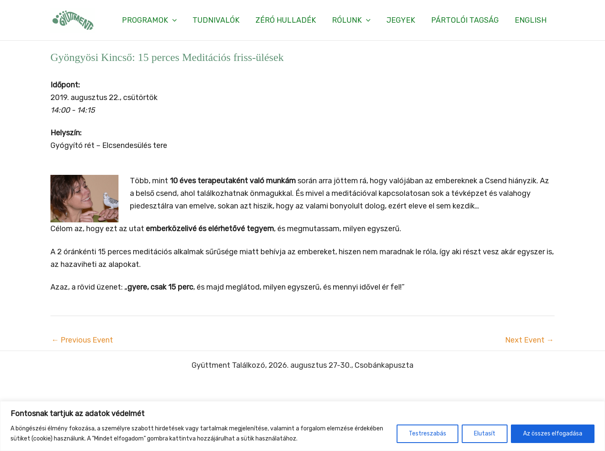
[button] (154, 20)
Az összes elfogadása (552, 433)
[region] (302, 426)
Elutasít (484, 433)
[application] (177, 20)
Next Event (529, 340)
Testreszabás (427, 433)
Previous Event (82, 340)
